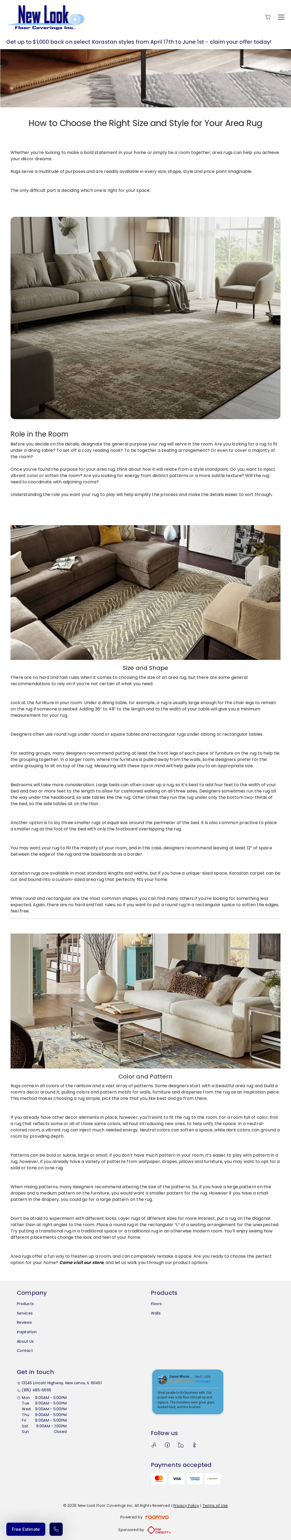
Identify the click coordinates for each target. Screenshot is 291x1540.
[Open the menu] (281, 17)
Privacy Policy (186, 1505)
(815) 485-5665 (36, 1390)
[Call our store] (56, 1529)
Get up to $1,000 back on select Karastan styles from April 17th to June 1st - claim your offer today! (139, 42)
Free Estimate (26, 1529)
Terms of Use (215, 1505)
